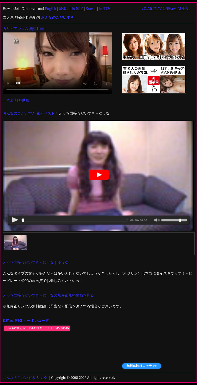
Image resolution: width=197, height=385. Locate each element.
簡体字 (77, 9)
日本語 (104, 9)
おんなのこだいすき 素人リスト (29, 113)
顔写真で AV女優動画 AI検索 (165, 9)
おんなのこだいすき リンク (25, 378)
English (50, 9)
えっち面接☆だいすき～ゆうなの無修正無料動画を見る (48, 295)
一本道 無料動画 (16, 100)
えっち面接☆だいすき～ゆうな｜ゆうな (35, 262)
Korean (91, 9)
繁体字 (64, 9)
